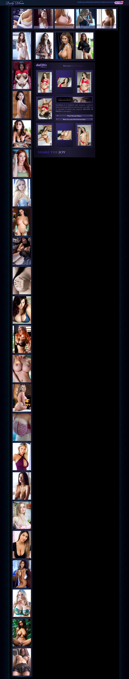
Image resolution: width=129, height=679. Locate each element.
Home (68, 3)
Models (94, 3)
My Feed (118, 3)
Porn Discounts (107, 3)
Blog (86, 3)
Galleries (76, 3)
